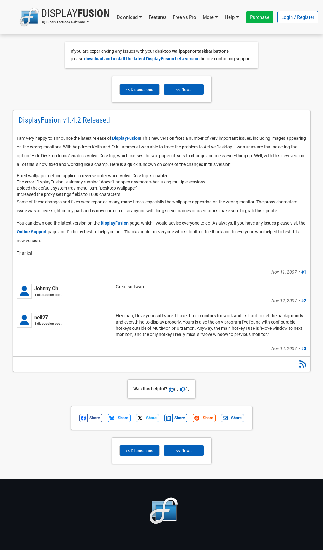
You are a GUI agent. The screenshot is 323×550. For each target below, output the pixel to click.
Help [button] (230, 17)
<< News (184, 89)
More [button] (208, 17)
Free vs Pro (184, 17)
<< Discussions (139, 89)
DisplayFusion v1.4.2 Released (64, 120)
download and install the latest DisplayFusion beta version (142, 58)
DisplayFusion (126, 138)
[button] (64, 17)
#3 (303, 348)
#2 (303, 300)
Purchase (259, 17)
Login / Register (297, 17)
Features (158, 17)
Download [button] (127, 17)
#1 (303, 272)
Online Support (32, 231)
